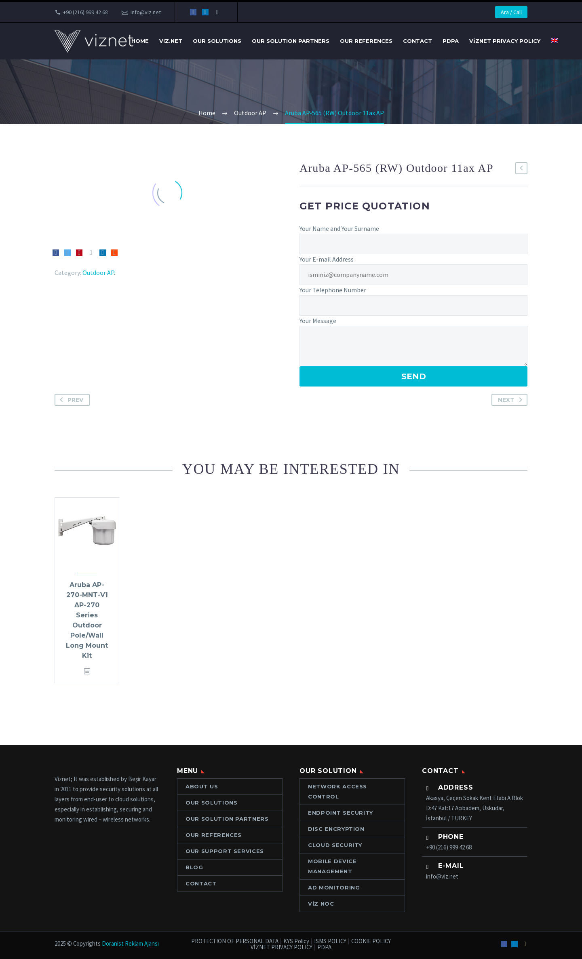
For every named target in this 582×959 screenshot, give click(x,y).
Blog (194, 867)
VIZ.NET (170, 41)
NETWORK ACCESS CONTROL (337, 791)
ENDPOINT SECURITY (340, 812)
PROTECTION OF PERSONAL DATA (234, 941)
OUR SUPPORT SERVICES (225, 851)
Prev (70, 400)
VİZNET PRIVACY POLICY (504, 41)
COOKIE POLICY (371, 941)
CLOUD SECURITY (335, 845)
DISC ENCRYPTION (336, 829)
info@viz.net (146, 12)
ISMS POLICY (330, 941)
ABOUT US (202, 786)
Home (140, 41)
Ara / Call (511, 12)
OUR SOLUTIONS (217, 41)
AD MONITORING (334, 887)
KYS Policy (296, 941)
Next (511, 400)
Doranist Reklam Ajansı (130, 943)
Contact (417, 41)
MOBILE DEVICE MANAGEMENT (332, 866)
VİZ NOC (321, 903)
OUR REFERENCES (366, 41)
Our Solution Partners (290, 41)
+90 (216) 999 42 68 (85, 12)
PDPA (451, 41)
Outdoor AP (98, 272)
